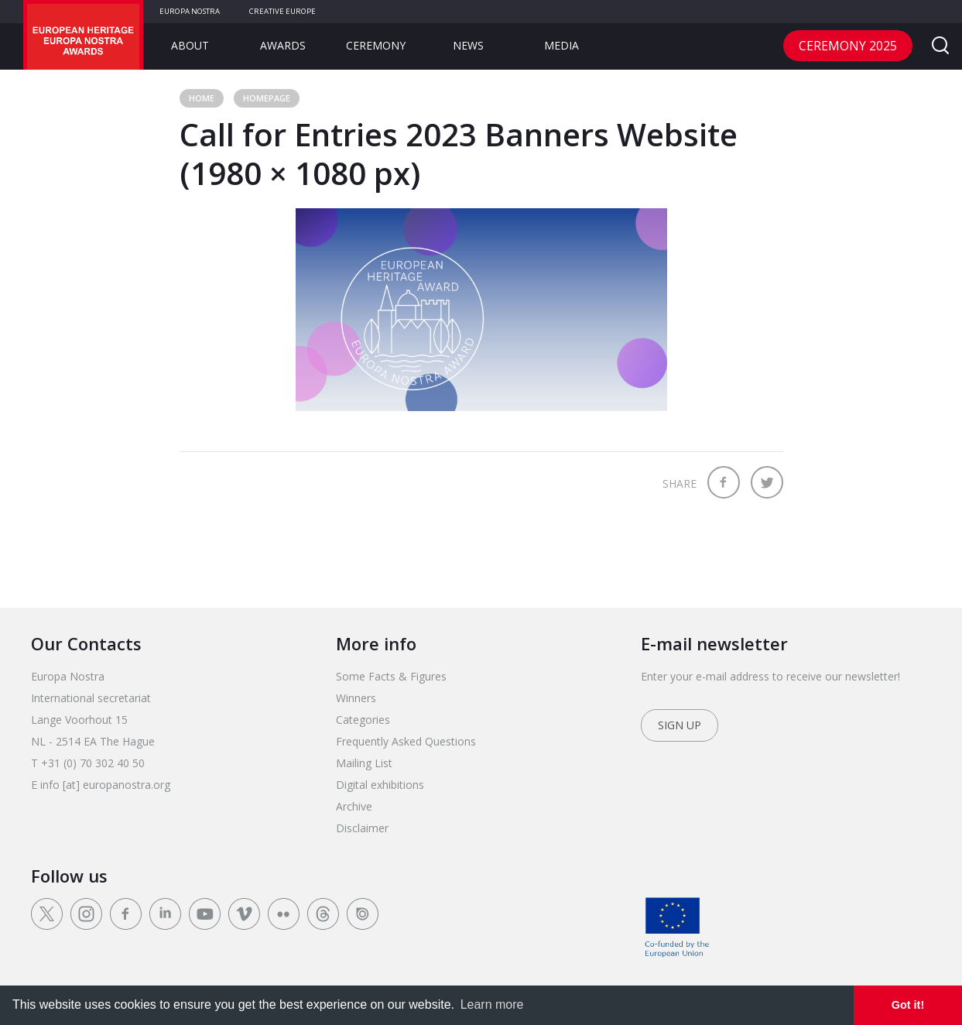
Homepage (266, 98)
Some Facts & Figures (391, 676)
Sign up (679, 725)
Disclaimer (362, 828)
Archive (354, 806)
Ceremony (376, 45)
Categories (363, 719)
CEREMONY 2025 (848, 45)
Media (561, 45)
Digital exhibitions (380, 784)
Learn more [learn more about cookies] (492, 1004)
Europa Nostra (189, 11)
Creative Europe (282, 11)
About (190, 45)
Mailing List (364, 763)
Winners (356, 698)
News (468, 45)
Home (201, 98)
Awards (283, 45)
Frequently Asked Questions (406, 741)
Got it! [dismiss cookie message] (908, 1005)
